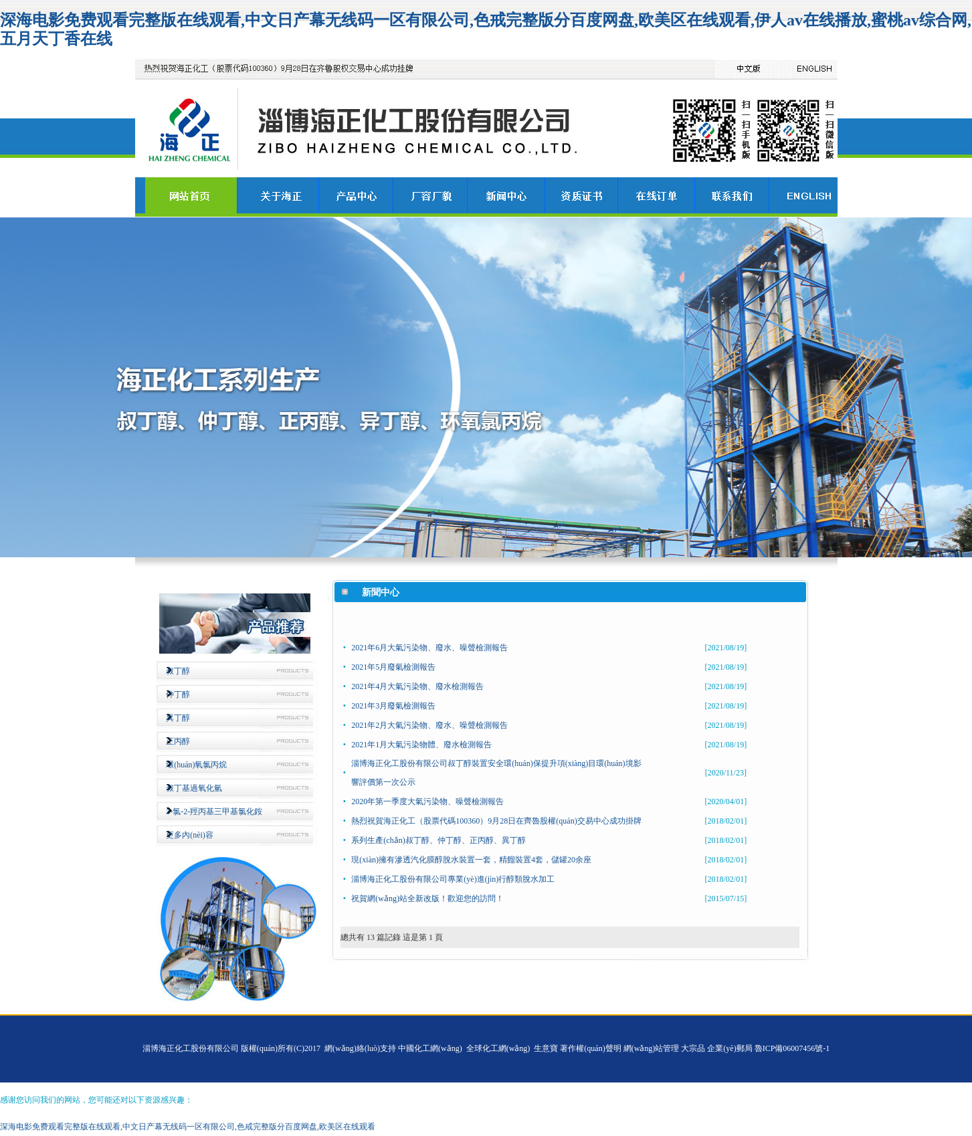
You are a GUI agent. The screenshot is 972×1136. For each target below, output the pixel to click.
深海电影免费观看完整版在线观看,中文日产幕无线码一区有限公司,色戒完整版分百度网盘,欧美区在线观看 (187, 1126)
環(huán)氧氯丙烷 (196, 764)
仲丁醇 (178, 694)
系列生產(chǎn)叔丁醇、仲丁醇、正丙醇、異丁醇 (438, 840)
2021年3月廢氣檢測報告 (393, 706)
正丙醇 (178, 741)
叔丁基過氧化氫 (194, 788)
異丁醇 (178, 718)
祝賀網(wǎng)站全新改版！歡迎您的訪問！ (427, 898)
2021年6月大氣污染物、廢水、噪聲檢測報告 (429, 647)
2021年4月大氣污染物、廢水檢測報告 (417, 686)
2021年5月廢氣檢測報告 (393, 667)
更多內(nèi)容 (189, 835)
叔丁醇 (178, 671)
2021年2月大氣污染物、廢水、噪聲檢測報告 (429, 725)
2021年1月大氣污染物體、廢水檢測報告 (421, 744)
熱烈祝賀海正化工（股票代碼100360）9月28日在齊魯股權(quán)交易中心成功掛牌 (496, 821)
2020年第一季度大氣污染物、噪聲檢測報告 (427, 801)
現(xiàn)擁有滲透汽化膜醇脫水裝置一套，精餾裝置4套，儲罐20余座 (471, 859)
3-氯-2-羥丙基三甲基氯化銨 (214, 811)
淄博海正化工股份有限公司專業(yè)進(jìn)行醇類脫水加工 (453, 879)
